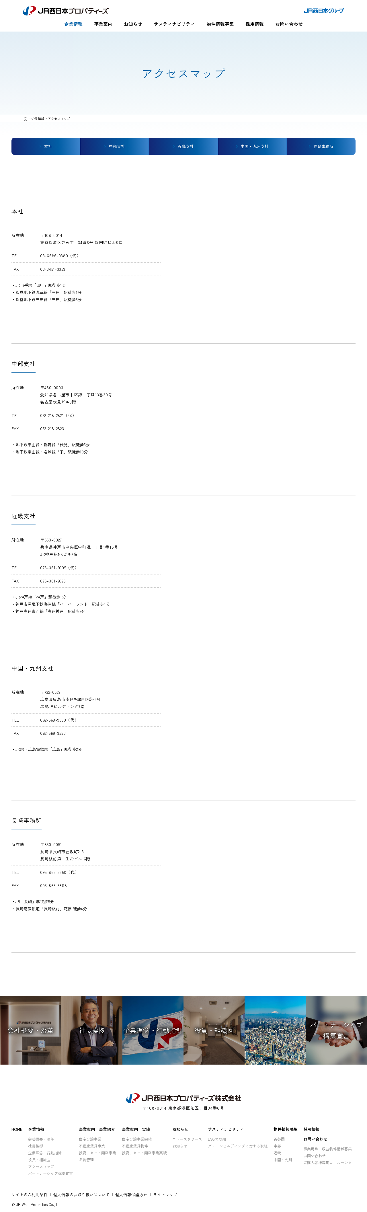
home (25, 118)
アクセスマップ (59, 118)
